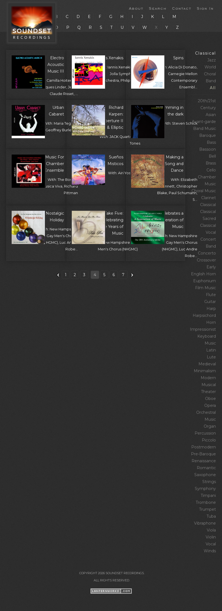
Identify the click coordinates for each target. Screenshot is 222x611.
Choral (210, 73)
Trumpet (207, 509)
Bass (211, 142)
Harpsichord (204, 315)
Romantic (206, 467)
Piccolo (209, 440)
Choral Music (204, 190)
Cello (211, 170)
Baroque (207, 135)
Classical (205, 53)
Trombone (206, 502)
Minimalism (205, 370)
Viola (211, 530)
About (136, 8)
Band (211, 80)
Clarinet (208, 197)
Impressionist (203, 329)
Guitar (210, 301)
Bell (212, 156)
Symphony (205, 488)
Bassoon (207, 149)
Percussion (205, 433)
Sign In (205, 8)
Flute (211, 294)
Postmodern (203, 447)
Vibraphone (205, 523)
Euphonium (204, 280)
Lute (211, 357)
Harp (211, 308)
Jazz (211, 60)
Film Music (205, 287)
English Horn (203, 273)
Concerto (207, 253)
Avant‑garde (204, 121)
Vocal (211, 543)
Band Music (204, 128)
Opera (210, 405)
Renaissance (204, 460)
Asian (211, 114)
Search (158, 8)
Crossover (206, 260)
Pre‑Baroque (203, 453)
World (210, 67)
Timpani (208, 495)
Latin (211, 350)
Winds (210, 550)
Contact (181, 8)
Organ (210, 426)
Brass (211, 163)
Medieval (207, 363)
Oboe (210, 398)
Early (211, 267)
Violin (211, 537)
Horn (211, 322)
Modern (208, 377)
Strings (209, 481)
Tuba (211, 516)
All (213, 87)
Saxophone (205, 474)
